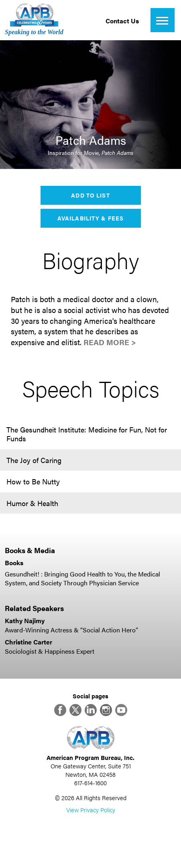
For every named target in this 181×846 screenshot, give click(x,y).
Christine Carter (28, 641)
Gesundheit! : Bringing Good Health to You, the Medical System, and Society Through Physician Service (82, 578)
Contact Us (122, 20)
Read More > (109, 342)
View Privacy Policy (90, 809)
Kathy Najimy (25, 620)
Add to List (90, 195)
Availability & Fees (90, 218)
